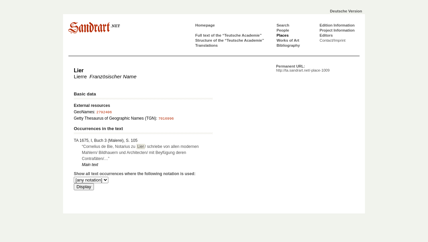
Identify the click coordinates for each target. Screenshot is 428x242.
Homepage (205, 25)
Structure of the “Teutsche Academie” (229, 40)
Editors (326, 35)
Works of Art (287, 40)
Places (282, 35)
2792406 (104, 112)
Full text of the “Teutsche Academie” (228, 35)
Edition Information (337, 25)
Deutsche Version (346, 11)
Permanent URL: (303, 68)
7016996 (166, 119)
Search (282, 25)
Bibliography (288, 45)
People (282, 30)
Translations (206, 45)
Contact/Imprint (332, 40)
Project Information (337, 30)
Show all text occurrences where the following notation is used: (135, 173)
